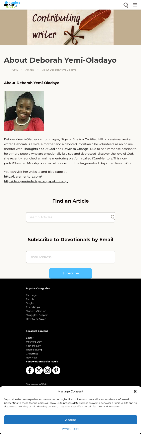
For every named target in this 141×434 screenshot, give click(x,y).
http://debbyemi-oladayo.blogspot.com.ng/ (36, 181)
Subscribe (70, 273)
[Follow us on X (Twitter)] (39, 370)
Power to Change (75, 149)
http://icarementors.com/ (23, 176)
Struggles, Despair (37, 315)
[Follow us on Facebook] (30, 370)
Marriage (31, 295)
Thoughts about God (39, 149)
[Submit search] (113, 217)
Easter (30, 337)
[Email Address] (70, 257)
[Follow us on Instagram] (47, 370)
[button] (135, 391)
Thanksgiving (34, 349)
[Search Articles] (68, 217)
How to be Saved (36, 318)
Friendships (33, 307)
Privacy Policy (70, 428)
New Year (31, 357)
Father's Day (33, 345)
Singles (30, 303)
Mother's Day (34, 341)
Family (30, 299)
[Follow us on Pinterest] (56, 370)
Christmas (32, 353)
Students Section (36, 311)
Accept (70, 420)
